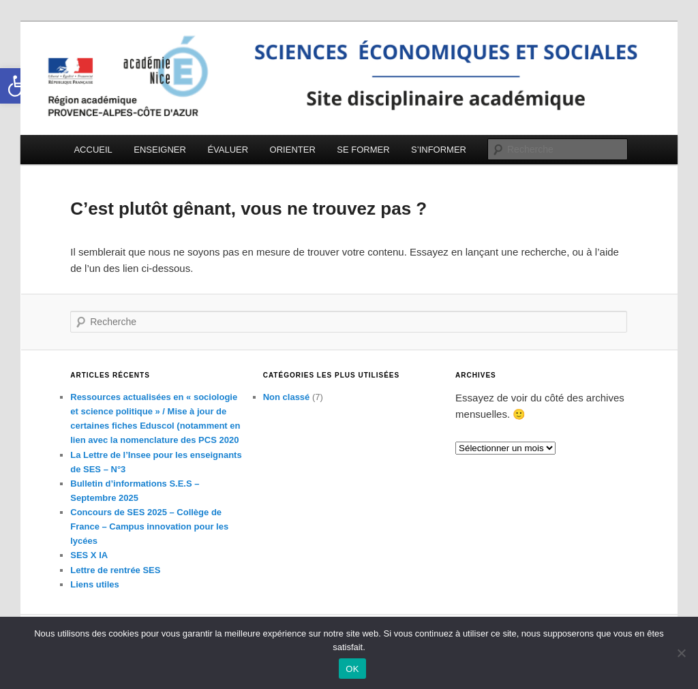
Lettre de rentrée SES (115, 570)
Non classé (286, 397)
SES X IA (89, 555)
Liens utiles (94, 584)
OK (352, 669)
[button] (17, 86)
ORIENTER (293, 149)
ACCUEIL (93, 149)
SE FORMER (363, 149)
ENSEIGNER (160, 149)
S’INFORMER (438, 149)
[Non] (681, 653)
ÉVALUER (227, 149)
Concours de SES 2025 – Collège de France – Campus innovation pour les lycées (149, 526)
